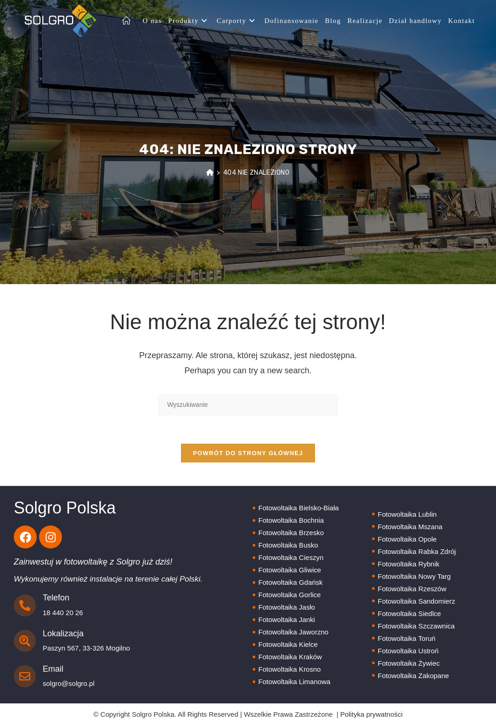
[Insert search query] (248, 405)
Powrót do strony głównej (248, 453)
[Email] (25, 676)
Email (53, 669)
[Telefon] (25, 605)
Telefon (56, 597)
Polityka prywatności (371, 714)
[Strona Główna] (210, 173)
